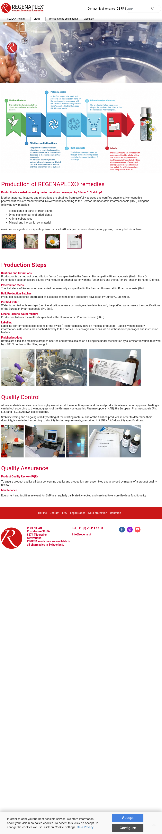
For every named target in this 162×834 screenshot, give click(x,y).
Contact (92, 8)
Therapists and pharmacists (63, 18)
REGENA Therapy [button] (16, 18)
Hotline (42, 512)
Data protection (97, 512)
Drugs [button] (37, 18)
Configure (128, 828)
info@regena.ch (82, 534)
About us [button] (89, 18)
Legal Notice (77, 512)
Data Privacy (85, 827)
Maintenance (107, 8)
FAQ (64, 512)
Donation (115, 512)
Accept (127, 818)
